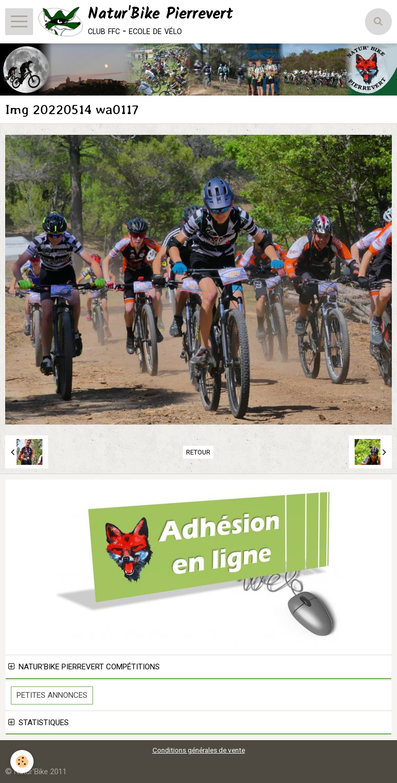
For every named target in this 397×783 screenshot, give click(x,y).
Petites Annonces (52, 695)
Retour (198, 452)
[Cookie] (22, 761)
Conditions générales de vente (198, 750)
